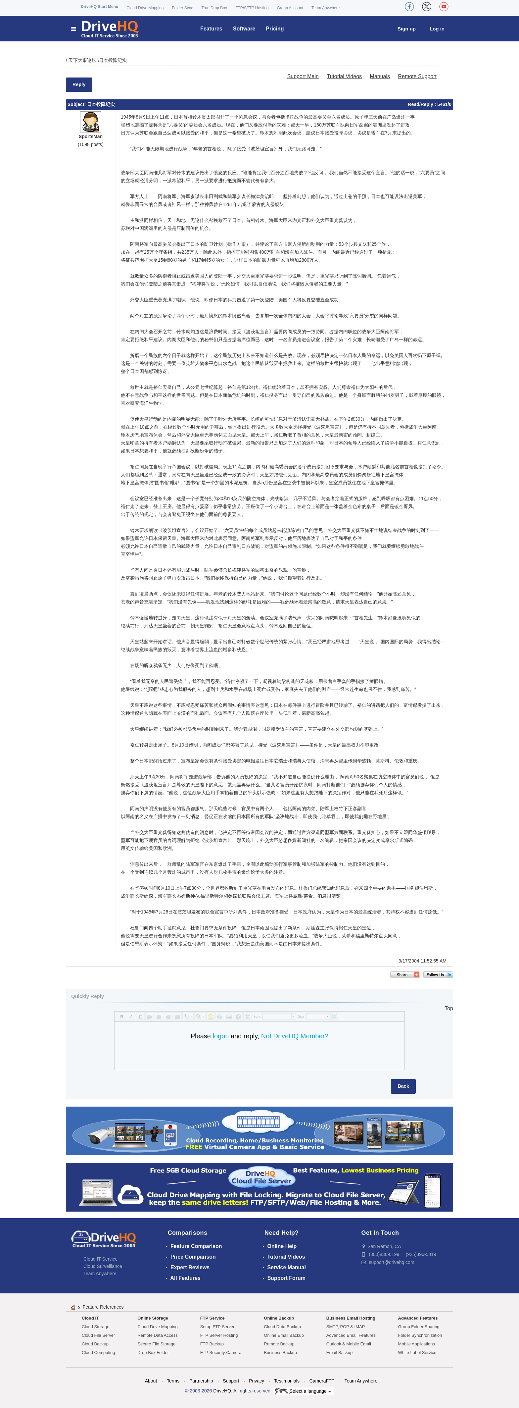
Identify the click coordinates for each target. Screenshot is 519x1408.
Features (211, 28)
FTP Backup (212, 1343)
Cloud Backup (95, 1343)
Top (449, 1008)
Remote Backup (279, 1343)
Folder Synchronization (420, 1335)
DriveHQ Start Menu (99, 6)
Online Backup (279, 1318)
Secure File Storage (156, 1343)
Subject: (77, 104)
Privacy (256, 1380)
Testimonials (287, 1380)
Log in (437, 28)
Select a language (303, 1391)
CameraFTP (322, 1380)
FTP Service (212, 1318)
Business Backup (280, 1352)
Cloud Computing (98, 1352)
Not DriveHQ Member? (294, 1036)
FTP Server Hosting (219, 1335)
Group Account (290, 8)
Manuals (380, 76)
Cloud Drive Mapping (145, 8)
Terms (173, 1380)
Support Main (303, 76)
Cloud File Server (98, 1335)
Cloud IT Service (100, 1259)
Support (231, 1380)
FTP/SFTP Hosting (251, 8)
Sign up (407, 28)
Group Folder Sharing (419, 1326)
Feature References (103, 1307)
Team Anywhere (325, 8)
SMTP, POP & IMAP (345, 1326)
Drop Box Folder (153, 1352)
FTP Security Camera (221, 1352)
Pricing (275, 28)
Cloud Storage (95, 1326)
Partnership (201, 1380)
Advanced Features (418, 1318)
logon (220, 1036)
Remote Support (417, 76)
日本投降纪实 (113, 60)
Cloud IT (90, 1318)
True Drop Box (214, 8)
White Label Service (417, 1352)
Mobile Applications (416, 1343)
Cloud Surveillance (102, 1266)
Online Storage (152, 1318)
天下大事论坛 (83, 60)
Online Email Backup (284, 1335)
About (151, 1380)
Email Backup (339, 1352)
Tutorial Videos (344, 76)
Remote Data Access (157, 1335)
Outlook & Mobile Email (348, 1343)
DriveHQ (222, 1390)
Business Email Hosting (350, 1318)
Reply (79, 84)
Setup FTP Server (217, 1326)
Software (244, 28)
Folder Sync (182, 8)
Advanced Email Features (351, 1335)
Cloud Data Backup (282, 1326)
